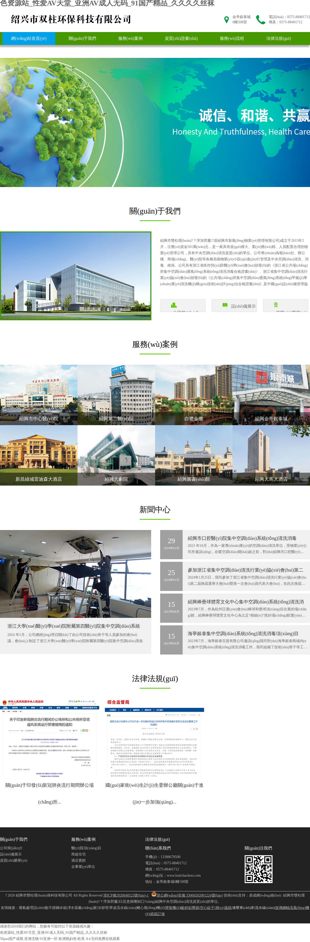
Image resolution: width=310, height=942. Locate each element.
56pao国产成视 (11, 939)
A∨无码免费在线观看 (103, 939)
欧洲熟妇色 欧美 (72, 939)
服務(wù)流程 (232, 38)
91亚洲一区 (49, 939)
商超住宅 (78, 854)
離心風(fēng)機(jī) (150, 908)
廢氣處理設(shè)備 (33, 908)
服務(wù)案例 (130, 38)
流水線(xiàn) (264, 908)
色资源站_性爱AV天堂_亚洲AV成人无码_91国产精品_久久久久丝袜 (53, 933)
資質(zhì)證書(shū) (181, 38)
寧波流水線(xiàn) (122, 908)
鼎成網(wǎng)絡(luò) (265, 895)
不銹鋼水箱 (58, 908)
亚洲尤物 (31, 939)
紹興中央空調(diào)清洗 (174, 902)
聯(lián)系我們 (62, 51)
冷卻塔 (103, 908)
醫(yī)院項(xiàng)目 (86, 848)
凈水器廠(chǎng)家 (82, 908)
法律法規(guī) (278, 38)
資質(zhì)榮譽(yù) (13, 860)
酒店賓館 (78, 860)
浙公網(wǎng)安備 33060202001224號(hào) (187, 895)
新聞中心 (19, 51)
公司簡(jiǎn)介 (11, 848)
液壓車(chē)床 (243, 908)
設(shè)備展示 (11, 854)
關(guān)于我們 (82, 38)
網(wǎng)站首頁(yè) (29, 38)
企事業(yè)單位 (83, 867)
